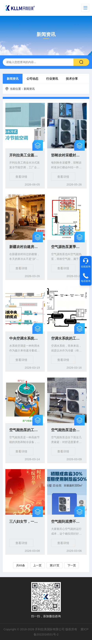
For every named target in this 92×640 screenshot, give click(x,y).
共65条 (20, 565)
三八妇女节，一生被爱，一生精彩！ (25, 522)
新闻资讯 (13, 78)
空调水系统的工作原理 (67, 338)
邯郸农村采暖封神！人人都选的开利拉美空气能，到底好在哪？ (67, 155)
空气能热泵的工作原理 (25, 430)
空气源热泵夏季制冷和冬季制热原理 (67, 247)
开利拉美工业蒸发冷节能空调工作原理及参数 (25, 155)
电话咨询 (85, 281)
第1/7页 (54, 565)
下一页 (72, 565)
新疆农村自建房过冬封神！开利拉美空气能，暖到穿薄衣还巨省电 (25, 247)
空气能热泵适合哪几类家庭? (67, 430)
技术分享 (72, 78)
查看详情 (21, 176)
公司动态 (32, 78)
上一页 (37, 565)
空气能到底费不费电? (67, 522)
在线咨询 (85, 266)
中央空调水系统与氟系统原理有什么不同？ (25, 338)
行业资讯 (52, 78)
